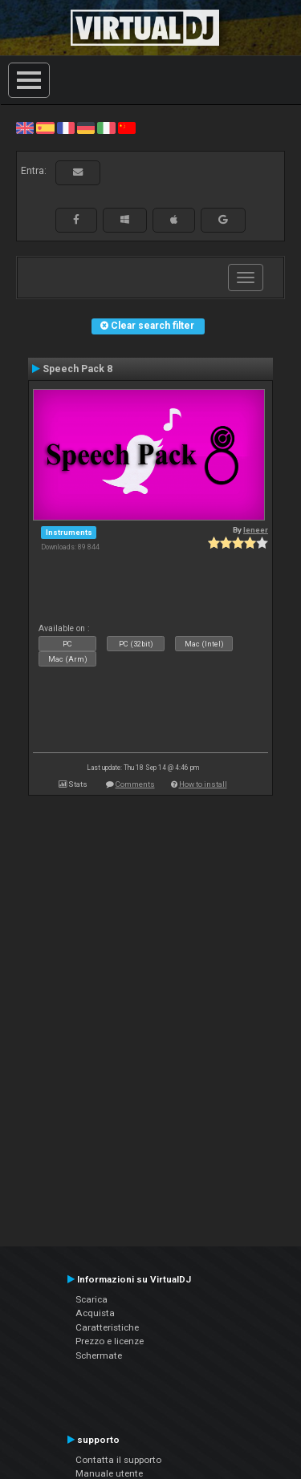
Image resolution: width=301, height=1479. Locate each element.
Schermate (98, 1355)
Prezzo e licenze (109, 1341)
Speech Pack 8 (77, 369)
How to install (203, 784)
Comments (135, 784)
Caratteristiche (107, 1327)
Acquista (95, 1313)
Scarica (91, 1299)
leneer (255, 529)
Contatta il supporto (118, 1459)
